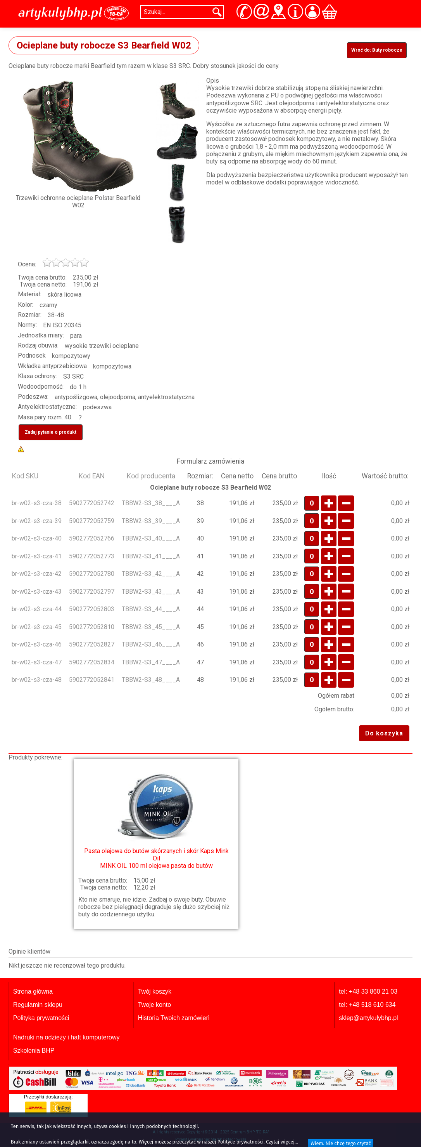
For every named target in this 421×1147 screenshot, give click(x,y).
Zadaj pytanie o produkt (50, 432)
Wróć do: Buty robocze (376, 50)
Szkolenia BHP (34, 1050)
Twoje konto (154, 1004)
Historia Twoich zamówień (174, 1018)
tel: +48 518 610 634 (367, 1004)
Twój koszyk (154, 991)
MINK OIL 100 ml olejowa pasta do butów (156, 817)
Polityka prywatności (41, 1018)
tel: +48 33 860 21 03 (368, 991)
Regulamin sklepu (37, 1004)
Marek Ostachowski (228, 1139)
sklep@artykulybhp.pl (368, 1018)
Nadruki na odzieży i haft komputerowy (66, 1037)
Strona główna (33, 991)
